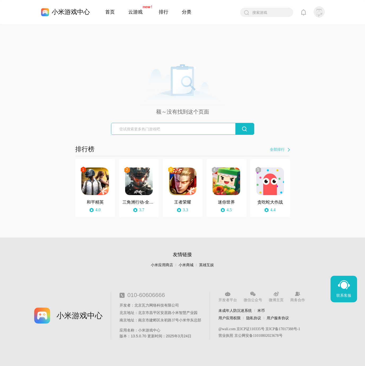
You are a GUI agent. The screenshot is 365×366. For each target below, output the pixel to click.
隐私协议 (253, 318)
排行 (163, 12)
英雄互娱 (206, 265)
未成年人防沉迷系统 (235, 310)
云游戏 (135, 12)
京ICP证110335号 (250, 329)
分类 (186, 12)
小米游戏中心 (71, 11)
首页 (110, 12)
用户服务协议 (278, 318)
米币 (261, 310)
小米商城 (186, 265)
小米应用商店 (162, 265)
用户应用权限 (229, 318)
